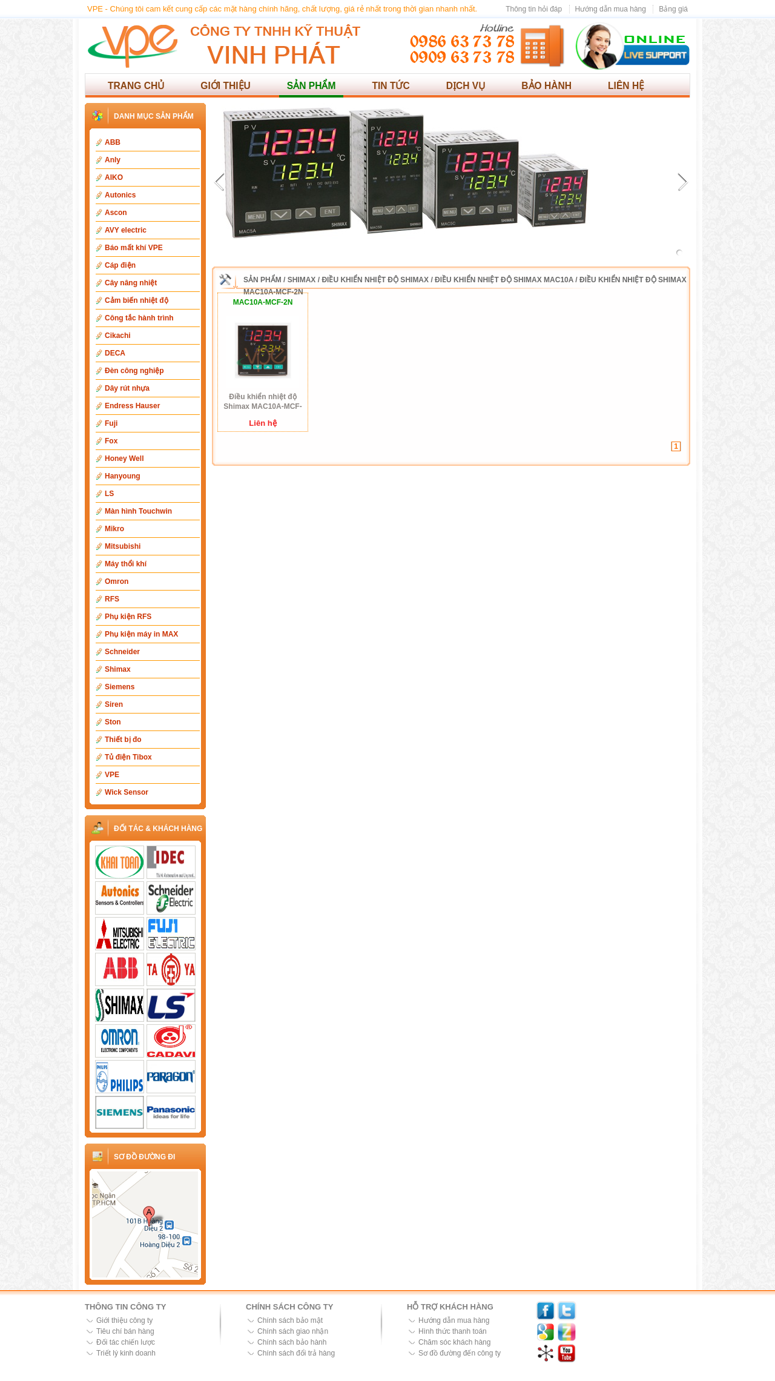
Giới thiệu (225, 86)
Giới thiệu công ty (124, 1320)
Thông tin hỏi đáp (534, 9)
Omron (116, 581)
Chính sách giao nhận (292, 1331)
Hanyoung (122, 476)
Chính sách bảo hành (291, 1342)
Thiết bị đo (123, 739)
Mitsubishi (122, 546)
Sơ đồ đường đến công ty (459, 1353)
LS (109, 493)
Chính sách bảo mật (290, 1320)
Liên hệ (626, 86)
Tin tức (390, 86)
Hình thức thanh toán (452, 1331)
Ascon (116, 212)
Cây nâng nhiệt (131, 283)
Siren (114, 704)
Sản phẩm (311, 86)
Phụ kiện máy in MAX (141, 634)
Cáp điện (120, 265)
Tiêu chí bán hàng (125, 1331)
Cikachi (118, 335)
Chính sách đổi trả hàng (296, 1353)
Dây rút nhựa (127, 388)
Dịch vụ (466, 86)
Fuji (111, 423)
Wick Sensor (126, 792)
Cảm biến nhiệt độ (136, 300)
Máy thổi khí (126, 564)
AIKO (114, 177)
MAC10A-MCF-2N (263, 302)
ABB (112, 142)
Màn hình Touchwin (138, 511)
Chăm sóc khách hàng (454, 1342)
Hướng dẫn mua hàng (610, 9)
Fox (111, 441)
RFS (112, 599)
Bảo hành (546, 86)
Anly (112, 160)
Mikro (114, 529)
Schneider (122, 651)
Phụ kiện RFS (128, 616)
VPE (112, 774)
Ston (113, 722)
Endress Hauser (132, 406)
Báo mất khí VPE (134, 247)
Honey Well (124, 458)
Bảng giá (673, 9)
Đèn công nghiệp (134, 370)
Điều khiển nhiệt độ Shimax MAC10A (504, 280)
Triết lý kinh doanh (126, 1353)
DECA (115, 353)
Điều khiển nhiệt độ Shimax (375, 280)
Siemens (119, 687)
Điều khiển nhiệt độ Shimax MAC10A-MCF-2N (262, 402)
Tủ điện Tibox (128, 757)
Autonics (120, 195)
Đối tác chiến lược (125, 1342)
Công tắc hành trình (139, 318)
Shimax (118, 669)
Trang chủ (136, 86)
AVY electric (126, 230)
